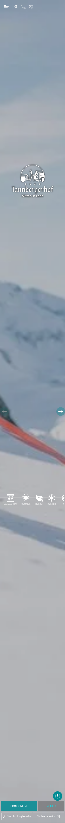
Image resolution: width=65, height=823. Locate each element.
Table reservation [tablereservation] (48, 816)
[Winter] (52, 501)
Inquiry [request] (51, 806)
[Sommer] (26, 501)
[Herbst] (39, 501)
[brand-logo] (32, 181)
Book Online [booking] (19, 806)
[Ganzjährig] (10, 501)
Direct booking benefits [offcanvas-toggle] (16, 816)
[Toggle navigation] (6, 6)
